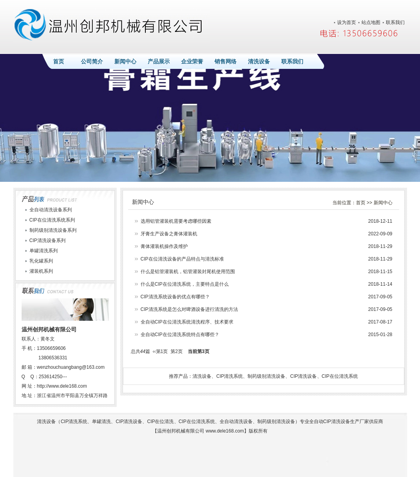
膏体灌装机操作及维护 (164, 246)
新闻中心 (125, 61)
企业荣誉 (192, 61)
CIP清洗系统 (229, 376)
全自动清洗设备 (236, 421)
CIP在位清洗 (160, 421)
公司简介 (92, 61)
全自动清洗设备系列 (50, 210)
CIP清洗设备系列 (47, 240)
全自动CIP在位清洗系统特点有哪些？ (180, 334)
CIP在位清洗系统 (340, 376)
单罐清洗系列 (43, 250)
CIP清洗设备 (303, 376)
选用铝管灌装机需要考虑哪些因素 (176, 221)
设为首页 (346, 22)
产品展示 (159, 61)
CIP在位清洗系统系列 (52, 220)
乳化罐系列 (41, 261)
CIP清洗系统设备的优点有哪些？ (175, 297)
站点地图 (370, 22)
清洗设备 (259, 61)
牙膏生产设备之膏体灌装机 (169, 234)
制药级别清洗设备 (266, 376)
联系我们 (395, 22)
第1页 (162, 351)
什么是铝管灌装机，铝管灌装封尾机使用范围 (188, 271)
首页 (58, 61)
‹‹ (154, 351)
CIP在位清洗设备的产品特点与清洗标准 (182, 259)
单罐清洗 (101, 421)
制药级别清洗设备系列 (53, 230)
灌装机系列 (41, 271)
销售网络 (226, 61)
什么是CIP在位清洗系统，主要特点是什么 (185, 284)
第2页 (177, 351)
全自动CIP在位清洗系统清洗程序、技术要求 (187, 322)
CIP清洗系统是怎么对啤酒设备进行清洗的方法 (189, 309)
